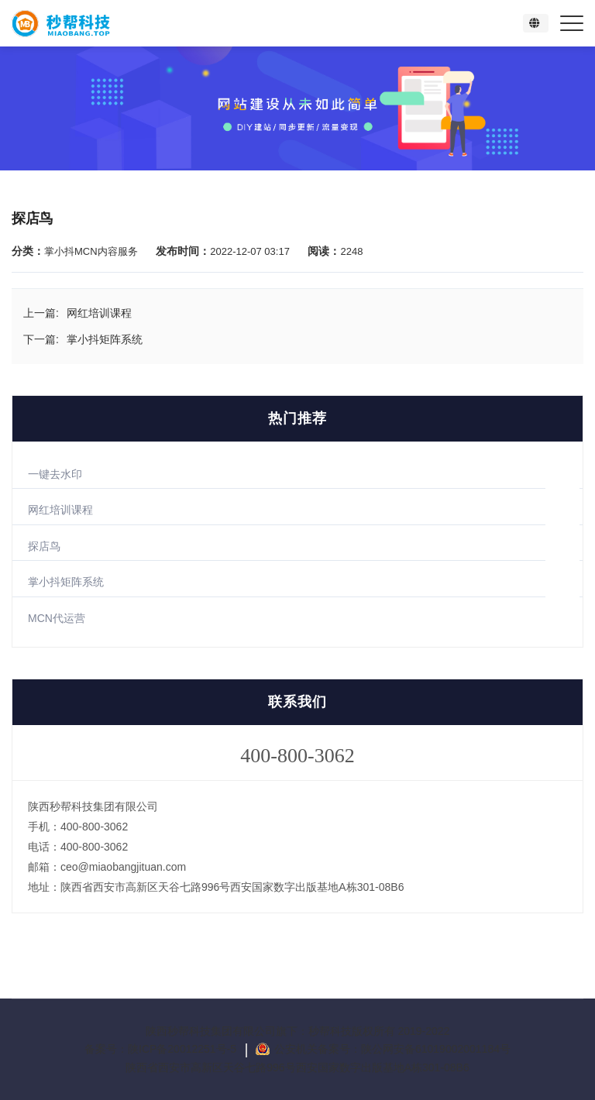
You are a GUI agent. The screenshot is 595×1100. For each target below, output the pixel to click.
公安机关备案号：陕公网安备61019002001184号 (392, 1049)
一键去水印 (55, 474)
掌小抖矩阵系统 (66, 582)
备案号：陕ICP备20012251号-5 (161, 1049)
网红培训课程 (60, 510)
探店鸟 (44, 546)
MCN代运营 (56, 618)
